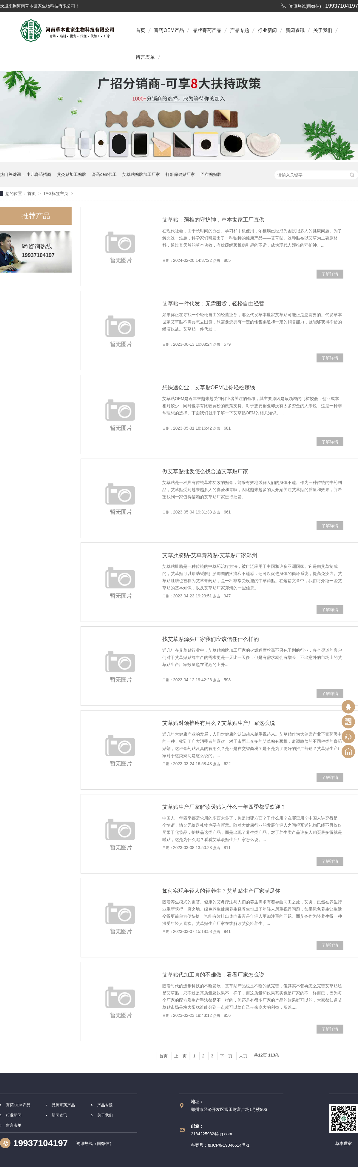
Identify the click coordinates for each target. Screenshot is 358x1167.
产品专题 (239, 30)
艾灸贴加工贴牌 (71, 174)
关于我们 (322, 30)
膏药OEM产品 (169, 30)
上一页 (180, 1056)
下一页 (226, 1056)
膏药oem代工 (104, 174)
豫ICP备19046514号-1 (228, 1145)
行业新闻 (267, 30)
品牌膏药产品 (207, 30)
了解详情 (330, 274)
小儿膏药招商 (38, 174)
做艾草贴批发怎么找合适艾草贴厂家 (205, 471)
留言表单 (145, 57)
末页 (243, 1056)
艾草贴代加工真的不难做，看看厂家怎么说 (213, 975)
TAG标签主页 (55, 193)
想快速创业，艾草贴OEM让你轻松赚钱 (208, 387)
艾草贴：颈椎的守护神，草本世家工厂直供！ (216, 220)
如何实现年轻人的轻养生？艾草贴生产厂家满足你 (221, 891)
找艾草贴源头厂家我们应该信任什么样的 (210, 639)
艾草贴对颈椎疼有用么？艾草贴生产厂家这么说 (218, 723)
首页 (140, 30)
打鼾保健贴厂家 (180, 174)
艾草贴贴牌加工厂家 (141, 174)
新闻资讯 (295, 30)
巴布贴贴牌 (210, 174)
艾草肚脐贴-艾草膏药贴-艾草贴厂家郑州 (209, 555)
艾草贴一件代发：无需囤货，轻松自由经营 (213, 304)
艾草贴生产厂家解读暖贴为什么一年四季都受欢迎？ (224, 807)
